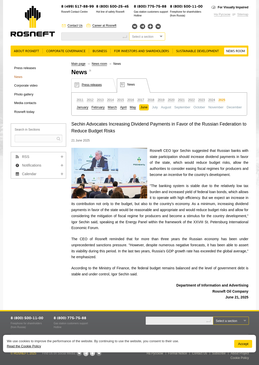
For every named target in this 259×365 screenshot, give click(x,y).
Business (100, 51)
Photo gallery (23, 94)
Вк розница (158, 26)
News (18, 77)
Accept (243, 344)
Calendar (29, 174)
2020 (171, 100)
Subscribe (219, 353)
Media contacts (25, 103)
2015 (120, 100)
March (112, 107)
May (133, 107)
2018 (150, 100)
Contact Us (75, 25)
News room (235, 51)
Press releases (25, 68)
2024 (211, 100)
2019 (161, 100)
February (98, 107)
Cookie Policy (239, 358)
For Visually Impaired (233, 7)
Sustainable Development (197, 51)
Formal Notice (177, 353)
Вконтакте (134, 26)
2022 (191, 100)
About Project (240, 353)
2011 (80, 100)
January (82, 107)
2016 (130, 100)
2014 (110, 100)
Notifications (31, 165)
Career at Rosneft (104, 25)
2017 (140, 100)
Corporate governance (65, 51)
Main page (78, 64)
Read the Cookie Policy (24, 346)
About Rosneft (26, 51)
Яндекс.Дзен (150, 26)
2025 (222, 100)
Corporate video (26, 85)
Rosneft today (24, 112)
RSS (25, 157)
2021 (181, 100)
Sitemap (242, 14)
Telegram (142, 26)
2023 (201, 100)
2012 (90, 100)
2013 (100, 100)
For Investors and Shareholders (141, 51)
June (143, 107)
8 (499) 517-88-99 (77, 7)
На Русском (222, 14)
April (123, 107)
